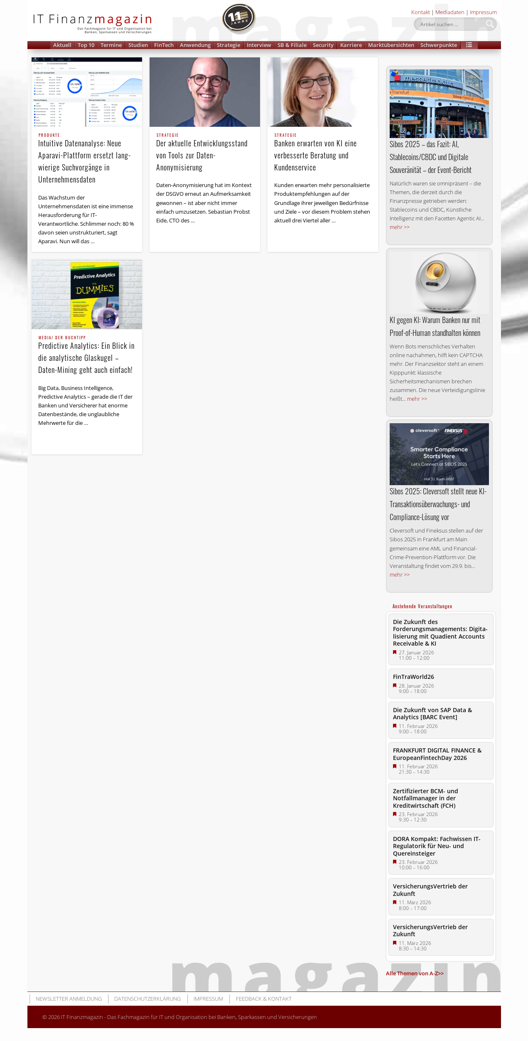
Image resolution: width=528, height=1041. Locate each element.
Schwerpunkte (438, 45)
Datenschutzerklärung (147, 998)
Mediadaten (449, 12)
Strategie (228, 45)
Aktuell (62, 45)
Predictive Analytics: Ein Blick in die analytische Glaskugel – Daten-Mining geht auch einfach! (86, 355)
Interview (259, 45)
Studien (138, 45)
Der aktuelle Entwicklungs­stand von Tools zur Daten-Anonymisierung (204, 153)
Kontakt (420, 12)
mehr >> (400, 227)
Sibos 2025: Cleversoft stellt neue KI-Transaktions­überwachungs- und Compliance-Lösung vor (438, 504)
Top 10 (86, 45)
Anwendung (195, 45)
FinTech (164, 45)
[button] (469, 45)
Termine (111, 45)
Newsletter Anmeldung (69, 998)
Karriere (351, 45)
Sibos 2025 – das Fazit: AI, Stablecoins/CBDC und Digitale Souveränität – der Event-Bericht (431, 156)
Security (323, 45)
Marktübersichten (391, 45)
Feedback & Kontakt (264, 998)
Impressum (483, 12)
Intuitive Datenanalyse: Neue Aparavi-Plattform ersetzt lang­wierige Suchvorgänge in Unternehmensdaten (86, 159)
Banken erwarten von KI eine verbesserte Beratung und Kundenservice (322, 153)
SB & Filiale (292, 45)
